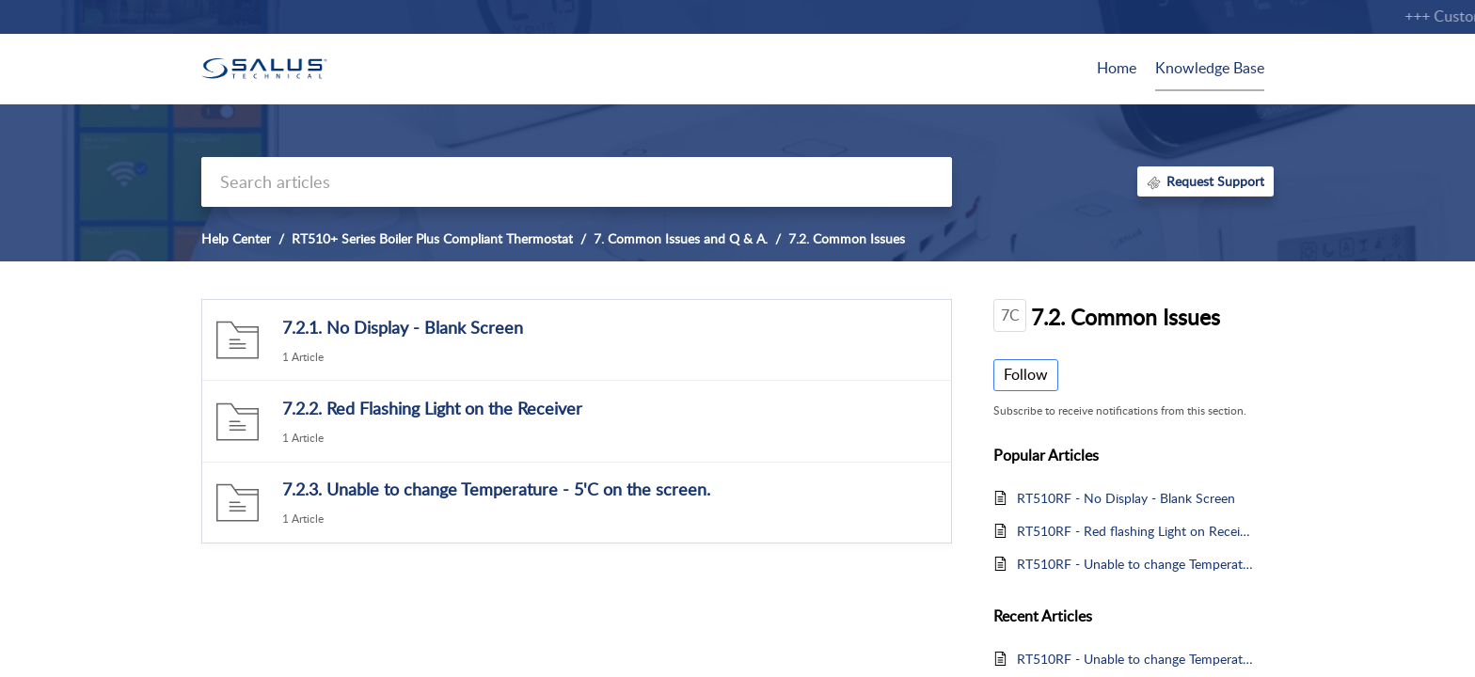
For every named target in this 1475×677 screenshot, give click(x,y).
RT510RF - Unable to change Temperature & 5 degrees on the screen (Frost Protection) (1136, 564)
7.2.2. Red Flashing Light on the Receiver (432, 408)
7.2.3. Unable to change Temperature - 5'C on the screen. (496, 489)
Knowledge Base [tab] (1209, 67)
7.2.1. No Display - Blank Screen (402, 327)
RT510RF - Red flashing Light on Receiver (1136, 531)
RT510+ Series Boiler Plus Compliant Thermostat (432, 238)
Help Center (236, 238)
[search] (576, 182)
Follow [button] (1026, 374)
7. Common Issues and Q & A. (681, 238)
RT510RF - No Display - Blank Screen (1126, 498)
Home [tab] (1116, 67)
